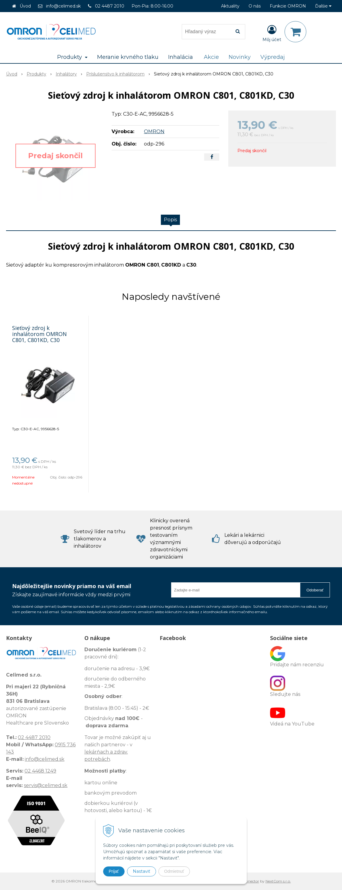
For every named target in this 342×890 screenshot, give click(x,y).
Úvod (25, 6)
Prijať (114, 871)
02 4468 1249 (40, 771)
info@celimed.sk (63, 6)
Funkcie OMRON (288, 6)
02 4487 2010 (109, 6)
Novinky (240, 57)
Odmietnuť (174, 871)
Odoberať (315, 590)
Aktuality (230, 6)
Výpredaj (272, 57)
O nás (255, 6)
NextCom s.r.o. (278, 881)
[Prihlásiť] (271, 33)
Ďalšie (323, 6)
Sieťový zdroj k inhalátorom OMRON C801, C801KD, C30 (39, 334)
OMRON (154, 131)
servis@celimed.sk (45, 785)
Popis (170, 219)
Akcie (211, 57)
